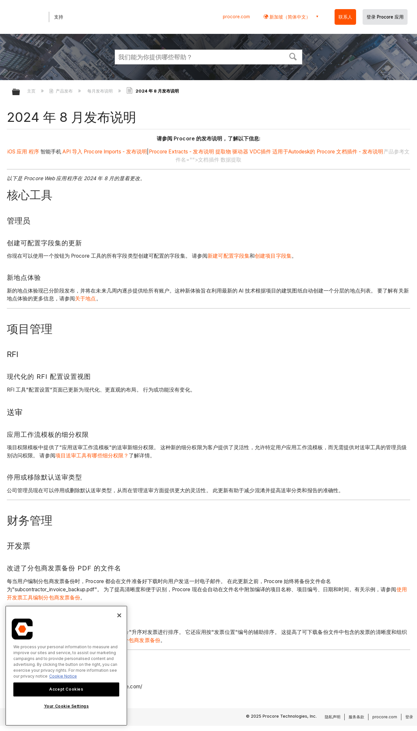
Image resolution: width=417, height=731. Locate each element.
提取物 (222, 152)
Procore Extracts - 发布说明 (181, 152)
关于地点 (85, 298)
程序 (34, 152)
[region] (66, 666)
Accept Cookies (66, 689)
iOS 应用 (17, 152)
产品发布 (61, 90)
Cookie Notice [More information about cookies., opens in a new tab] (63, 676)
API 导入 (71, 152)
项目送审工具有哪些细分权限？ (92, 455)
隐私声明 (332, 716)
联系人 (345, 17)
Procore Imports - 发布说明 (115, 152)
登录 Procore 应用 (385, 17)
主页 (32, 90)
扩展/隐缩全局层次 (20, 92)
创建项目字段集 (273, 256)
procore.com (236, 16)
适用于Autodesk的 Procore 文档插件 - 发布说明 (327, 152)
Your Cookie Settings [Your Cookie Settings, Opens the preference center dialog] (66, 706)
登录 (409, 716)
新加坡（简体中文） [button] (289, 17)
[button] (293, 56)
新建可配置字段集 (229, 256)
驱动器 (239, 152)
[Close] (119, 615)
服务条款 (356, 716)
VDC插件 (260, 152)
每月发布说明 (100, 90)
